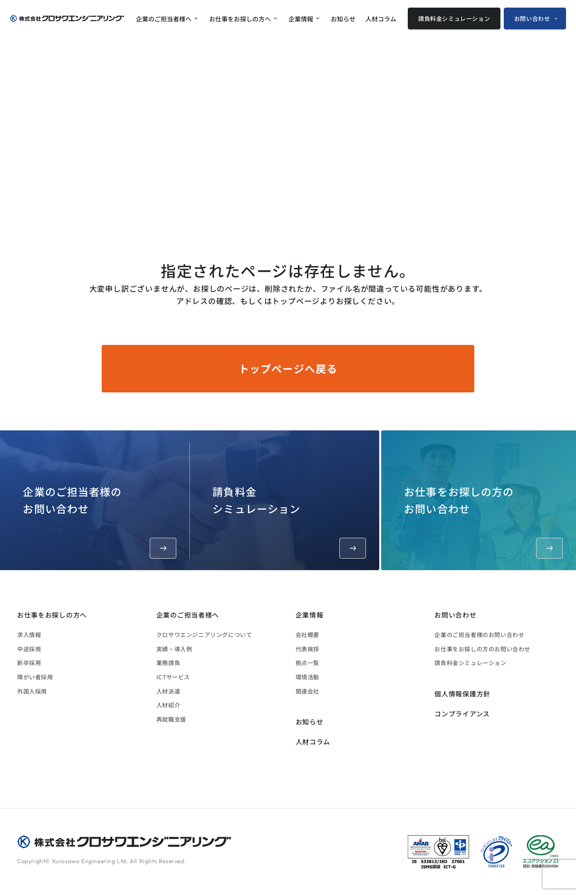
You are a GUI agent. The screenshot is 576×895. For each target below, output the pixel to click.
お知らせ (343, 18)
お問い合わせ (532, 18)
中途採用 (29, 649)
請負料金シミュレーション (454, 18)
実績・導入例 (174, 649)
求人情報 (29, 634)
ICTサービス (173, 677)
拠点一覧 (307, 662)
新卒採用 (29, 662)
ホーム (432, 223)
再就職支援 (171, 719)
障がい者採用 (35, 677)
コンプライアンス (462, 713)
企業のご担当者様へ (164, 18)
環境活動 (307, 677)
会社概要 (307, 634)
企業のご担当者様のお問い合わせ (99, 521)
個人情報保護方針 (462, 693)
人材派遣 (168, 691)
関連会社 (307, 691)
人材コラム (380, 18)
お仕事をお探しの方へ (240, 18)
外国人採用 (32, 691)
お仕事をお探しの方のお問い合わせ (483, 521)
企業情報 (300, 18)
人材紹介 (168, 705)
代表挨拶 (307, 649)
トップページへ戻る (288, 368)
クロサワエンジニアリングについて (204, 634)
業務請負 (168, 662)
